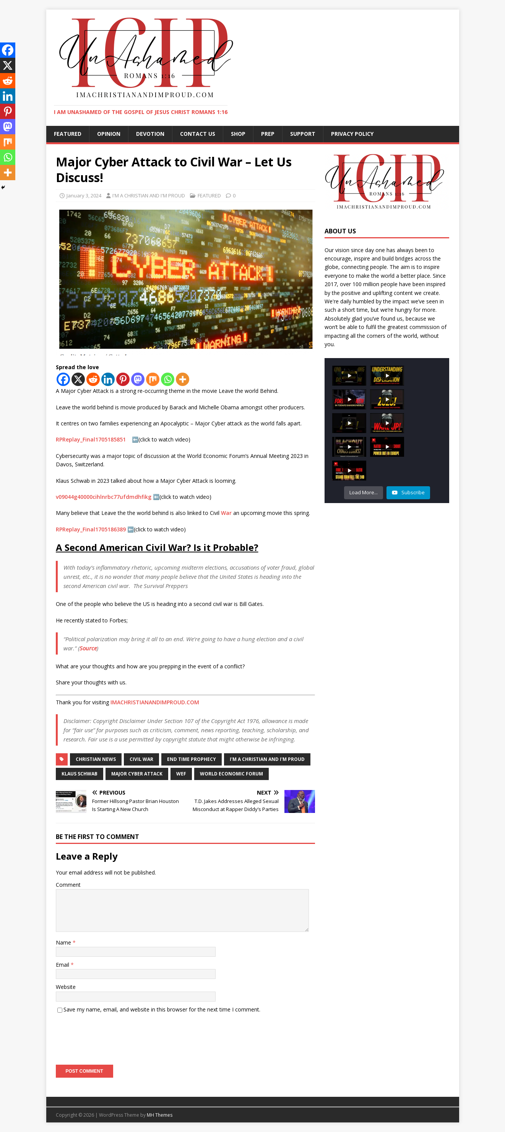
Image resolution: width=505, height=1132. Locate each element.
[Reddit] (93, 379)
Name (64, 942)
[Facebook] (63, 379)
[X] (78, 379)
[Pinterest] (123, 379)
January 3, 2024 (84, 195)
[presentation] (114, 1036)
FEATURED (67, 133)
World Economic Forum (231, 773)
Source (88, 648)
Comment (68, 884)
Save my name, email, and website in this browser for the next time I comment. (161, 1009)
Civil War (141, 759)
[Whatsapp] (167, 379)
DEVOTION (150, 133)
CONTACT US (197, 133)
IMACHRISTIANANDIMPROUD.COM (154, 702)
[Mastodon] (138, 379)
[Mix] (152, 379)
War (226, 512)
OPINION (108, 133)
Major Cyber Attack (136, 773)
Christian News (96, 759)
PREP (267, 133)
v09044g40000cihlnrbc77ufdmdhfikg (103, 496)
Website (66, 986)
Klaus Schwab (79, 773)
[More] (182, 379)
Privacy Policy (352, 133)
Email (63, 964)
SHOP (238, 133)
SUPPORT (302, 133)
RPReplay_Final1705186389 (91, 529)
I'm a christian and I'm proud (267, 759)
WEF (181, 773)
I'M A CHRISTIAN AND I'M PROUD (148, 195)
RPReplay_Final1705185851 (91, 439)
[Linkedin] (108, 379)
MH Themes (159, 1115)
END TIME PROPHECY (191, 759)
